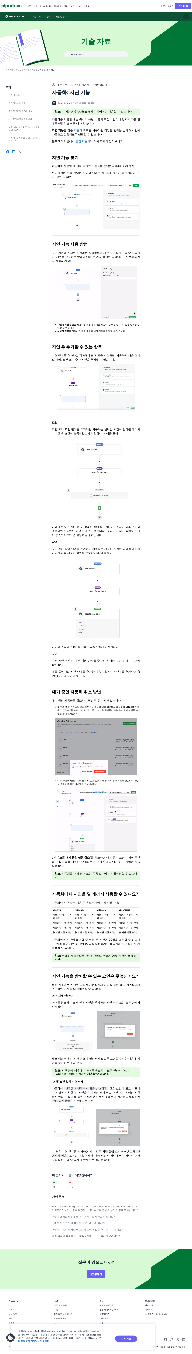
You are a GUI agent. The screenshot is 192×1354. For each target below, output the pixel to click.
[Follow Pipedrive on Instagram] (171, 1340)
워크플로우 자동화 (30, 70)
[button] (10, 1337)
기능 (18, 70)
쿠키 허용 (126, 1338)
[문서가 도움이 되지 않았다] (70, 1182)
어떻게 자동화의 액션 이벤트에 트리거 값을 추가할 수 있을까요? (87, 1229)
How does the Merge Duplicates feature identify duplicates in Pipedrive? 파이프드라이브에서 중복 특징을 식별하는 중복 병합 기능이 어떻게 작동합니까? (95, 1208)
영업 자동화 (82, 141)
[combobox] (159, 6)
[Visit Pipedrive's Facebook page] (165, 1340)
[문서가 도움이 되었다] (54, 1182)
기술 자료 (9, 70)
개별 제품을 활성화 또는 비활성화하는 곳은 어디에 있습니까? (86, 1236)
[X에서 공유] (19, 152)
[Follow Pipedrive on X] (177, 1340)
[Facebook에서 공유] (7, 152)
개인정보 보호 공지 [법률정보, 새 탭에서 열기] (40, 1341)
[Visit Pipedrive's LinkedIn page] (183, 1340)
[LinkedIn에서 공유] (13, 152)
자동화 (78, 130)
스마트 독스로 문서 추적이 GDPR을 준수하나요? (78, 1223)
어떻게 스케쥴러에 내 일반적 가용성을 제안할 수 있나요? (83, 1216)
